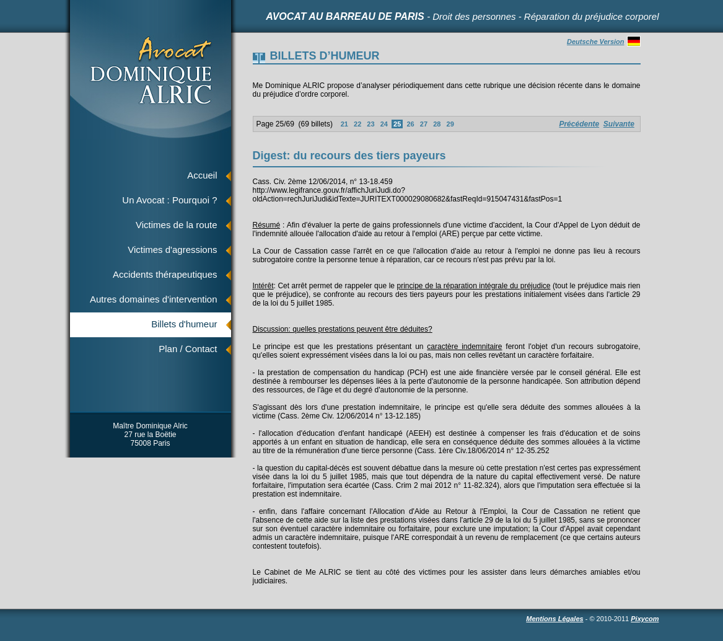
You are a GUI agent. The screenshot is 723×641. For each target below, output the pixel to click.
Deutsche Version (604, 41)
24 (384, 124)
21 (344, 124)
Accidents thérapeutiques (165, 274)
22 (357, 124)
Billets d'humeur (184, 324)
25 (397, 124)
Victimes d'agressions (172, 249)
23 (370, 124)
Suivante (618, 124)
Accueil (202, 175)
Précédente (579, 124)
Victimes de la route (176, 224)
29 (449, 124)
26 (410, 124)
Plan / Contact (188, 348)
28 (436, 124)
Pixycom (645, 618)
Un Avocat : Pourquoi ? (169, 200)
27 (423, 124)
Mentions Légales (554, 618)
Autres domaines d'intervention (153, 299)
